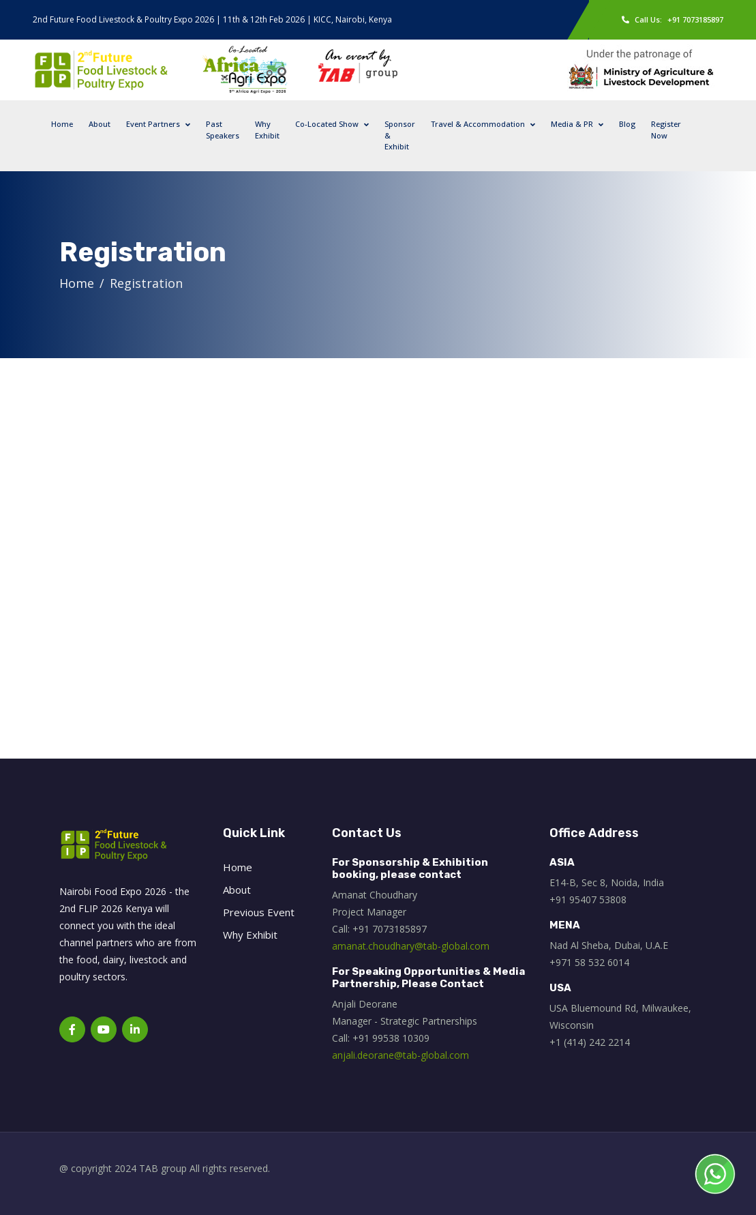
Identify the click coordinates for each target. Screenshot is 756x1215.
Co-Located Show (327, 124)
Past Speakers (222, 130)
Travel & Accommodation (478, 124)
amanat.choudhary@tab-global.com (410, 945)
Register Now (666, 130)
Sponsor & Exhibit (399, 135)
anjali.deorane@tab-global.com (400, 1055)
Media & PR (572, 124)
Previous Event (258, 912)
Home (62, 124)
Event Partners (153, 124)
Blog (627, 124)
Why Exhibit (267, 130)
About (99, 124)
